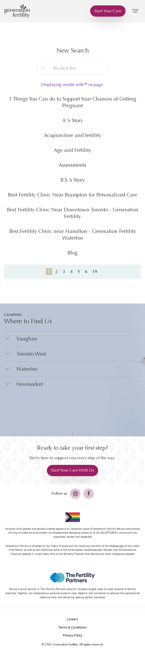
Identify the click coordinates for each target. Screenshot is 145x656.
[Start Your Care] (108, 11)
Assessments (72, 165)
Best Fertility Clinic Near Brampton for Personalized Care (72, 195)
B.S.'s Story (72, 180)
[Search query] (72, 68)
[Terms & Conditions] (72, 627)
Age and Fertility (72, 150)
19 (94, 271)
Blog (72, 253)
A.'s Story (72, 120)
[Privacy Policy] (72, 635)
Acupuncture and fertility (72, 135)
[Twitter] (75, 493)
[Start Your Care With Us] (72, 470)
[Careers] (72, 619)
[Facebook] (89, 493)
